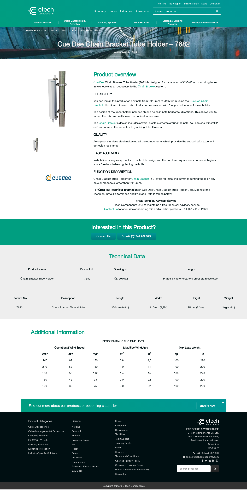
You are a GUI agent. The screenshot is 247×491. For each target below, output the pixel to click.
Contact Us (103, 236)
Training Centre (191, 3)
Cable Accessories (42, 22)
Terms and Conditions (127, 456)
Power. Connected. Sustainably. (132, 469)
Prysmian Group (80, 439)
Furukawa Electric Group (85, 466)
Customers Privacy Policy (129, 465)
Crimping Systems (107, 22)
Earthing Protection (38, 444)
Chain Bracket (147, 86)
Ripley (75, 448)
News (204, 3)
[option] (58, 99)
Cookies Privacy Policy (127, 460)
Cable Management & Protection (74, 22)
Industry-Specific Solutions (205, 22)
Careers (119, 451)
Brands (113, 11)
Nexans (76, 426)
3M (73, 444)
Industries (126, 11)
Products (38, 30)
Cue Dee (49, 30)
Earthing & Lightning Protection (172, 22)
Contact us (215, 3)
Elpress (76, 435)
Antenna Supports (122, 52)
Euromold (77, 431)
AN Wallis (77, 457)
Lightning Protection (39, 448)
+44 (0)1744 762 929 (136, 236)
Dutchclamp (78, 461)
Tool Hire (161, 3)
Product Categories (40, 421)
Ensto (75, 453)
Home (29, 30)
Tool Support (175, 3)
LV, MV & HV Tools (140, 22)
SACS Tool (77, 470)
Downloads (142, 11)
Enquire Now (207, 405)
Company (100, 11)
